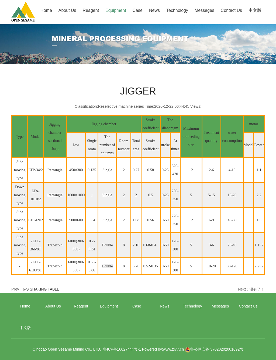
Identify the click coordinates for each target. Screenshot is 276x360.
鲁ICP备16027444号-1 (122, 349)
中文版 (255, 10)
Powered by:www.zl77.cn (163, 349)
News (154, 10)
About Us (67, 10)
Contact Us (231, 10)
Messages (204, 10)
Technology (177, 10)
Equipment (115, 10)
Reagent (91, 10)
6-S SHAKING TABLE (41, 289)
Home (46, 10)
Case (138, 10)
